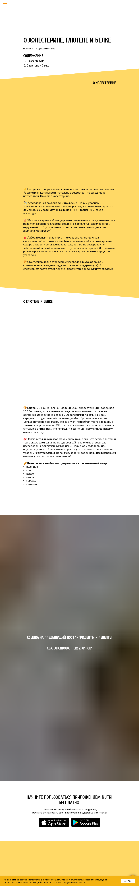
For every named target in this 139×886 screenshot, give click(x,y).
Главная (27, 48)
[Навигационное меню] (5, 4)
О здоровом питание (45, 48)
